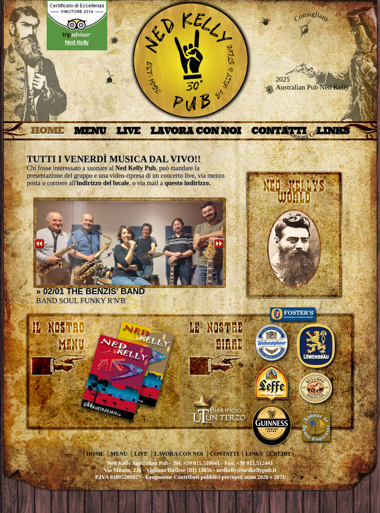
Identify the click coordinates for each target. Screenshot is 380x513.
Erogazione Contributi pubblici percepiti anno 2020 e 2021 (215, 477)
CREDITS (281, 454)
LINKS (254, 454)
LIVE (128, 130)
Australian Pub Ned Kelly (312, 87)
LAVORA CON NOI (196, 130)
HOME (47, 130)
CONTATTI (224, 454)
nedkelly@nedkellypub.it (246, 470)
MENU (90, 130)
